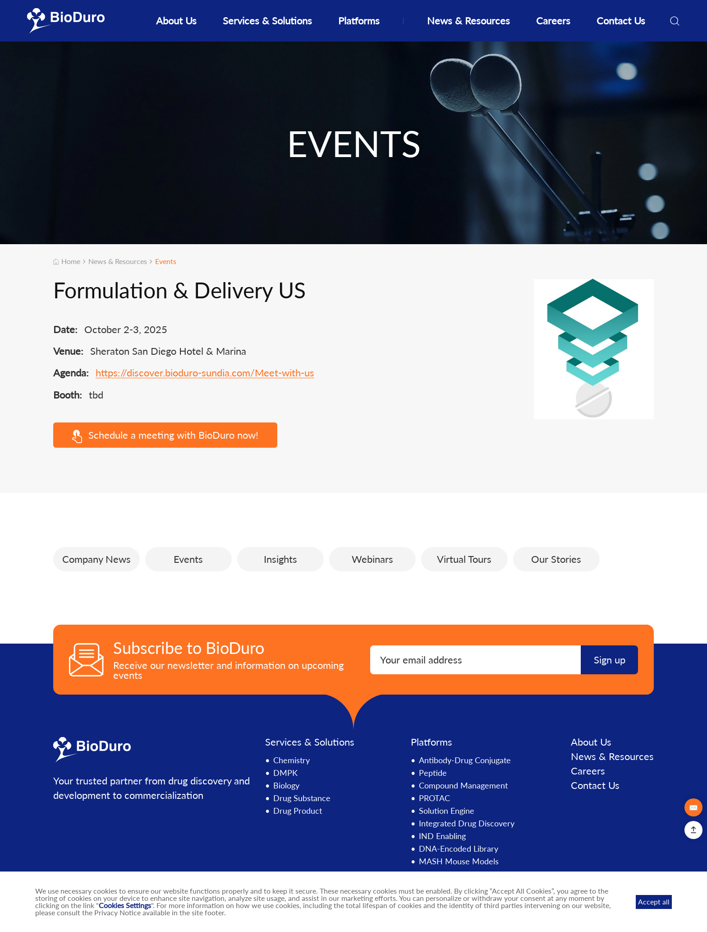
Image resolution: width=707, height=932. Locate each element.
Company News (96, 559)
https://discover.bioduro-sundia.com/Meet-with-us (205, 373)
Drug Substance (302, 798)
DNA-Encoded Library (458, 848)
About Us (176, 20)
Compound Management (463, 785)
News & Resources (468, 20)
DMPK (285, 773)
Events (165, 261)
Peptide (433, 773)
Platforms (359, 20)
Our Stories (556, 559)
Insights (280, 559)
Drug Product (297, 811)
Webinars (372, 559)
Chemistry (291, 760)
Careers (553, 20)
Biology (286, 785)
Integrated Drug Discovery (466, 823)
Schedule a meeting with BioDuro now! (165, 436)
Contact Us (621, 20)
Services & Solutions (267, 20)
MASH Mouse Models (459, 861)
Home (67, 261)
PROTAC (434, 798)
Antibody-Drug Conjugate (465, 760)
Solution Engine (446, 811)
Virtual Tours (464, 559)
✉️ (693, 807)
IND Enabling (442, 836)
